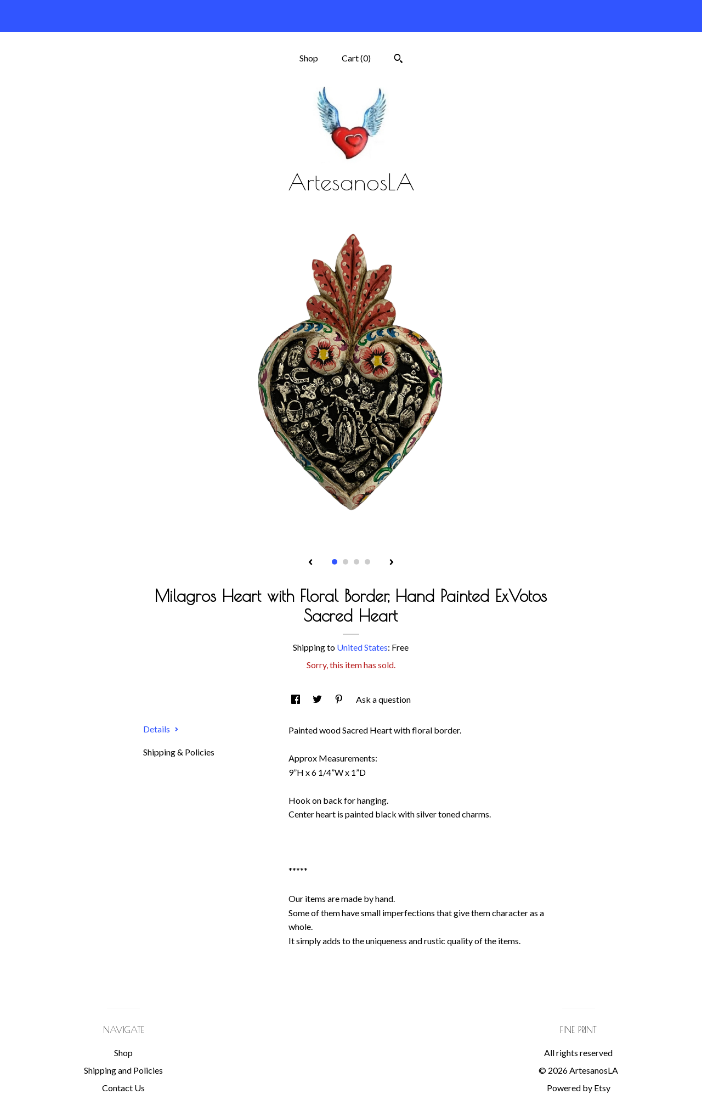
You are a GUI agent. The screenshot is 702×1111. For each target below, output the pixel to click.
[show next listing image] (391, 563)
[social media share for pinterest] (340, 699)
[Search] (398, 60)
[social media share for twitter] (318, 699)
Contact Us (123, 1087)
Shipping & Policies (178, 752)
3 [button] (356, 562)
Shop (308, 58)
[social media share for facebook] (296, 699)
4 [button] (367, 562)
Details (161, 729)
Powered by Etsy (578, 1087)
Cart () (356, 58)
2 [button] (345, 562)
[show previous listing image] (310, 563)
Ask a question (383, 699)
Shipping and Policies (123, 1070)
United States (362, 647)
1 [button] (334, 562)
